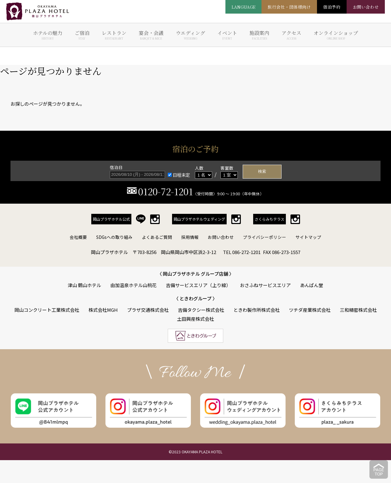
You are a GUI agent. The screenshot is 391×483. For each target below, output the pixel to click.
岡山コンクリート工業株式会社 (46, 310)
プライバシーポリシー (264, 237)
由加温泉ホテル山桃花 (133, 285)
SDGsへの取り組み (114, 237)
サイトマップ (308, 237)
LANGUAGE (243, 7)
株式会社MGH (103, 310)
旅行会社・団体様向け (289, 7)
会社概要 (78, 237)
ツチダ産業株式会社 (310, 310)
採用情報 (190, 237)
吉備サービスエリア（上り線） (198, 285)
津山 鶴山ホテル (84, 285)
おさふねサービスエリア (265, 285)
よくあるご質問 (157, 237)
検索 (262, 171)
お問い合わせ (221, 237)
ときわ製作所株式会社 (256, 310)
